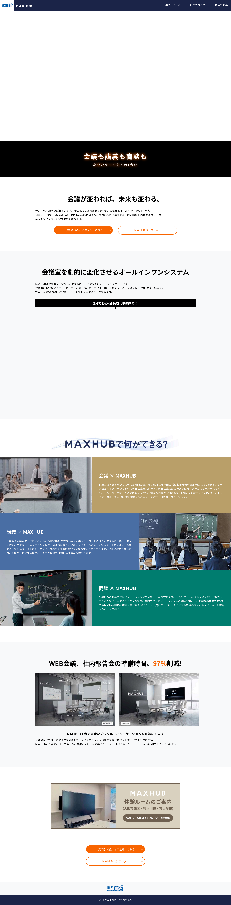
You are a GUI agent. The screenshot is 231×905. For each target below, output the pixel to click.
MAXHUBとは (172, 5)
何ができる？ (197, 5)
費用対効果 (221, 5)
